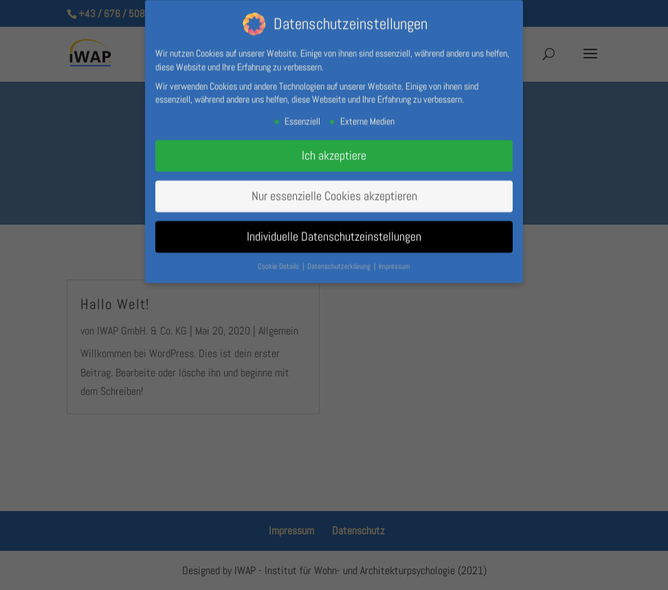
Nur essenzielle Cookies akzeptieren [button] (334, 193)
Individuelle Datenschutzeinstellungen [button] (334, 233)
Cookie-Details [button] (279, 263)
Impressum (394, 263)
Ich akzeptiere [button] (334, 152)
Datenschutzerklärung (339, 263)
